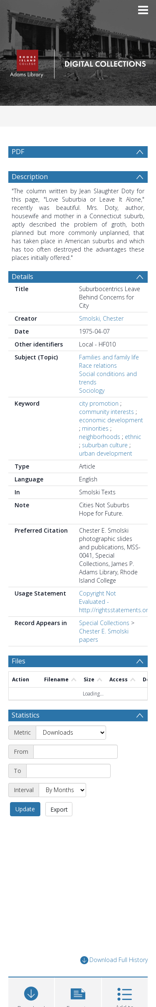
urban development (105, 473)
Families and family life (109, 377)
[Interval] (62, 810)
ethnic (133, 457)
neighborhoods (99, 457)
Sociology (91, 410)
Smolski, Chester (101, 338)
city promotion (99, 423)
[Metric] (71, 752)
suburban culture (105, 465)
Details (22, 296)
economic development (111, 440)
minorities (95, 448)
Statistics (26, 735)
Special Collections (104, 643)
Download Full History (114, 980)
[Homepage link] (78, 62)
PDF (18, 151)
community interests (106, 432)
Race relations (98, 385)
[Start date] (75, 772)
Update (25, 829)
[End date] (68, 791)
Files (18, 680)
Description (30, 196)
